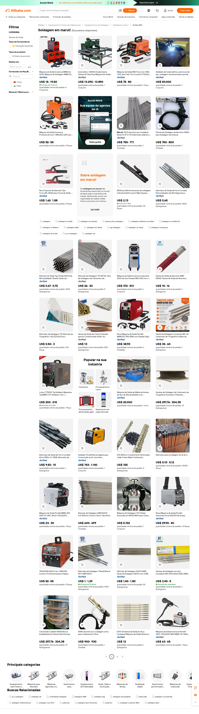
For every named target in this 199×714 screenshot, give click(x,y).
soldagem (45, 221)
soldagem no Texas (134, 227)
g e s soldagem (70, 233)
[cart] (158, 11)
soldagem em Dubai (93, 227)
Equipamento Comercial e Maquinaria (65, 25)
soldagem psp (98, 697)
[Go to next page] (122, 656)
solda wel (65, 703)
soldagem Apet (152, 703)
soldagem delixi (71, 227)
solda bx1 (107, 703)
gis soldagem (113, 227)
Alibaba (41, 25)
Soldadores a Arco (121, 25)
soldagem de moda (48, 233)
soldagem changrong (158, 227)
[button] (120, 10)
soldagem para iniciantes (86, 703)
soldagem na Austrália (162, 697)
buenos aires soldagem (112, 221)
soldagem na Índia (64, 221)
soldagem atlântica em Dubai (141, 221)
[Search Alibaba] (78, 10)
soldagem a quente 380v (128, 703)
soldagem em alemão (87, 221)
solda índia (141, 697)
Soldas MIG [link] (137, 25)
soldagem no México (49, 227)
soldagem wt (88, 233)
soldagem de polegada (120, 697)
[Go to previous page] (106, 656)
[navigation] (21, 341)
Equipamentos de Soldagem (97, 25)
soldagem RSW (79, 697)
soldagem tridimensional (20, 703)
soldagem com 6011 (45, 703)
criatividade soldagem (57, 697)
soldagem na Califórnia (169, 221)
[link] (195, 687)
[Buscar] (130, 10)
